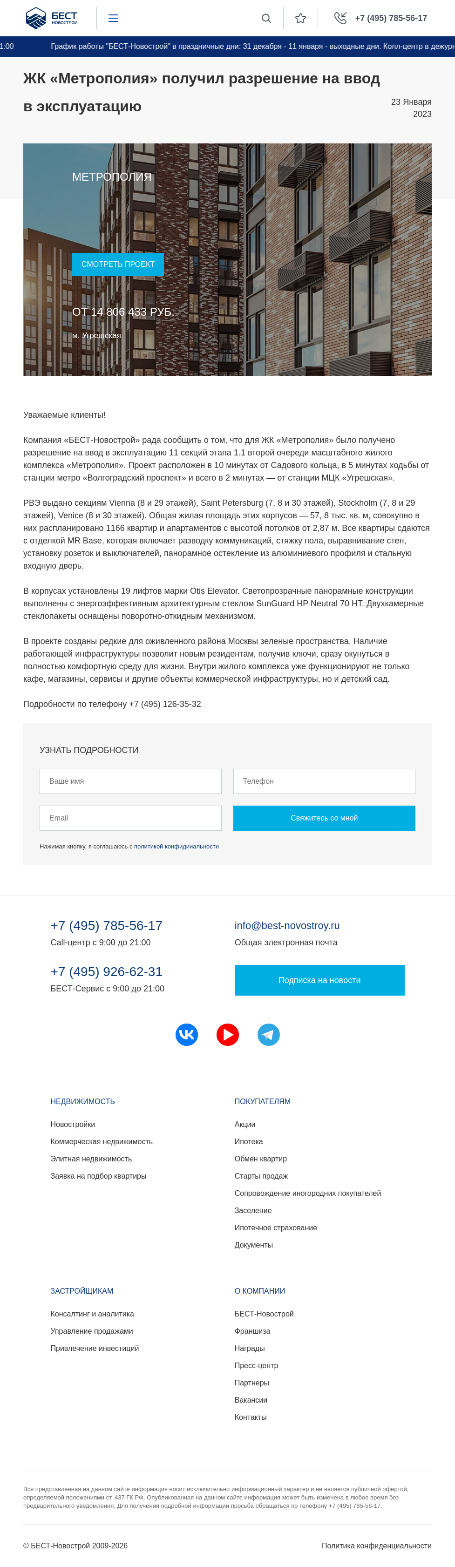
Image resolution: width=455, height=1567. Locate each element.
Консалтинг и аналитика (92, 1314)
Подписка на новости (319, 980)
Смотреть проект (118, 264)
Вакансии (251, 1400)
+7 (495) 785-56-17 (107, 926)
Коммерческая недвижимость (102, 1142)
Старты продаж (261, 1176)
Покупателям (263, 1102)
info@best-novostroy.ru (287, 925)
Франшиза (253, 1331)
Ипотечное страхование (276, 1228)
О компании (260, 1291)
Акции (245, 1124)
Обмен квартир (261, 1159)
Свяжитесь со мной (324, 818)
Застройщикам (82, 1291)
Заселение (253, 1210)
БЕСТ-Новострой (264, 1314)
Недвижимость (83, 1102)
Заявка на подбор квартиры (99, 1176)
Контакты (251, 1417)
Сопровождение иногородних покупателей (308, 1193)
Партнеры (252, 1383)
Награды (250, 1348)
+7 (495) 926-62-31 (107, 972)
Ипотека (249, 1142)
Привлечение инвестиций (95, 1348)
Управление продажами (92, 1331)
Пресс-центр (256, 1366)
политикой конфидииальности (176, 846)
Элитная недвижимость (91, 1159)
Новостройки (73, 1124)
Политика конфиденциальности (377, 1546)
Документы (254, 1245)
